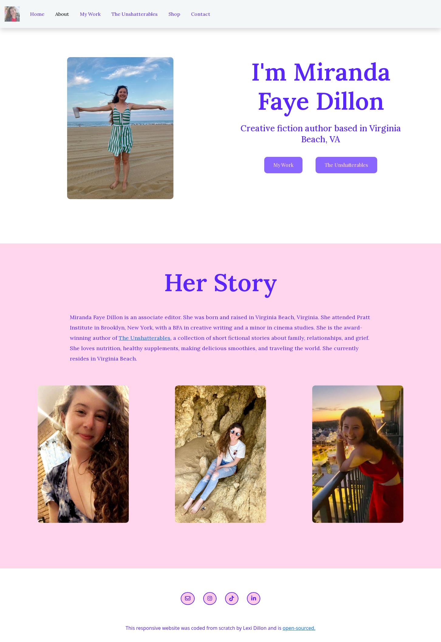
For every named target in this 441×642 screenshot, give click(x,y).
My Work (90, 14)
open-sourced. (299, 628)
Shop (174, 14)
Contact (200, 14)
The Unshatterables (134, 14)
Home (37, 14)
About (62, 14)
